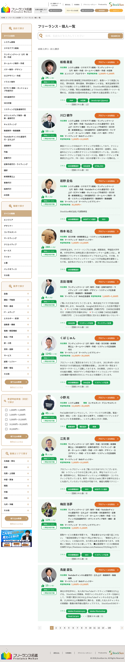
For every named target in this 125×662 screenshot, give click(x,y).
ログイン (116, 10)
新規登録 (102, 10)
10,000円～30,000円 (18, 424)
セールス (7, 250)
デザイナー (8, 225)
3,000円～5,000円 (17, 414)
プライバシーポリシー (90, 5)
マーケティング (10, 238)
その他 (6, 275)
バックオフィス (10, 269)
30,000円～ (14, 428)
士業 (6, 263)
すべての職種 (9, 213)
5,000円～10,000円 (17, 419)
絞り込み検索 (15, 382)
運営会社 (67, 5)
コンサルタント (10, 232)
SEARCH (115, 35)
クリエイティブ (10, 244)
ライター (7, 256)
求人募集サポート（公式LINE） (55, 4)
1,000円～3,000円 (17, 409)
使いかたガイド (55, 10)
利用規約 (76, 5)
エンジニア (8, 219)
